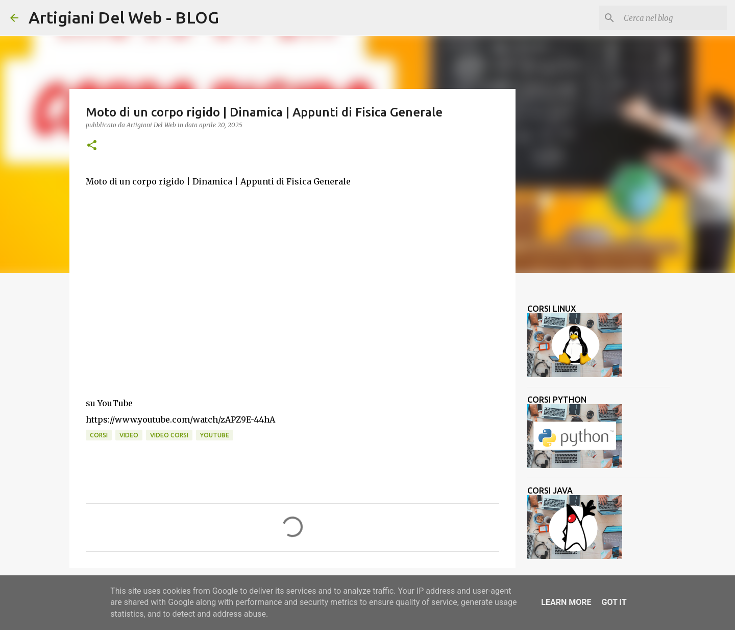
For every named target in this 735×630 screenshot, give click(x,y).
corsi (99, 435)
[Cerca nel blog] (673, 18)
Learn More (566, 602)
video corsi (169, 435)
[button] (92, 146)
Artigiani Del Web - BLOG (124, 17)
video (128, 435)
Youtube (214, 435)
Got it (613, 602)
